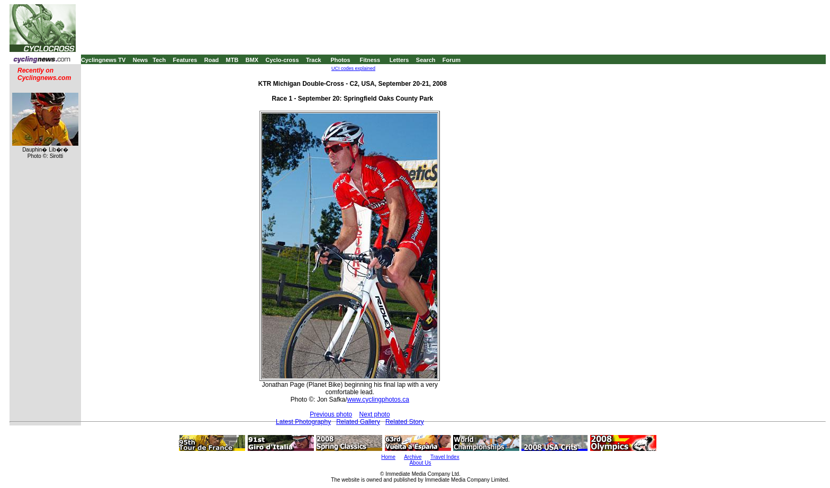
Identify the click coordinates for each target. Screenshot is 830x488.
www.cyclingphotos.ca (378, 399)
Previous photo (331, 414)
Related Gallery (358, 421)
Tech (159, 60)
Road (211, 60)
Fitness (369, 60)
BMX (252, 60)
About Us (420, 463)
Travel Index (444, 457)
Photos (340, 60)
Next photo (374, 414)
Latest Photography (303, 421)
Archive (412, 457)
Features (185, 60)
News (140, 60)
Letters (399, 60)
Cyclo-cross (282, 60)
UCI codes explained (353, 68)
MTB (232, 60)
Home (388, 457)
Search (426, 60)
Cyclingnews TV (103, 60)
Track (313, 60)
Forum (452, 60)
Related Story (404, 421)
